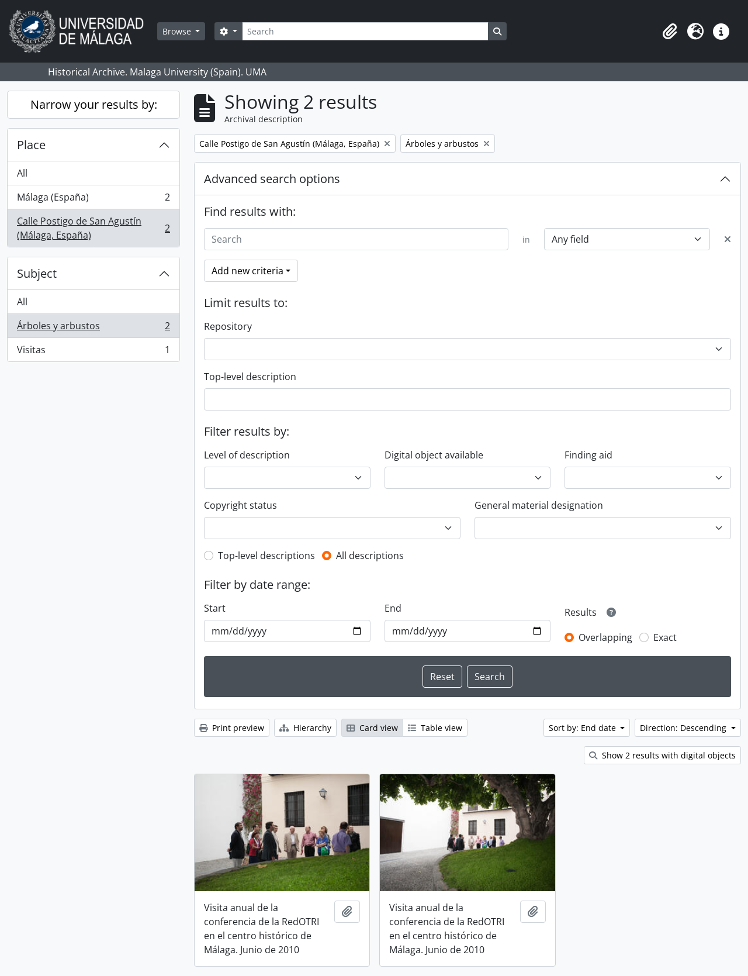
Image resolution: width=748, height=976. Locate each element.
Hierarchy (305, 727)
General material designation (539, 505)
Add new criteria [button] (247, 270)
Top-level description (250, 376)
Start (215, 608)
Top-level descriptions (266, 555)
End (393, 608)
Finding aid (588, 455)
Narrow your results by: (93, 104)
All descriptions (370, 555)
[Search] (365, 31)
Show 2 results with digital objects (662, 755)
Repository (228, 326)
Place (31, 145)
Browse (177, 31)
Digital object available (434, 455)
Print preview (231, 727)
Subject (37, 273)
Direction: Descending (684, 727)
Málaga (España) (93, 199)
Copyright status (240, 505)
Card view (372, 727)
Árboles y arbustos (93, 328)
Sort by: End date (583, 727)
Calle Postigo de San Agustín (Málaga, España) (93, 228)
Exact (665, 637)
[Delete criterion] (727, 239)
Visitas (93, 352)
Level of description (247, 455)
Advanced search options (272, 179)
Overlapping (605, 637)
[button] (670, 31)
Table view (435, 727)
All (22, 173)
